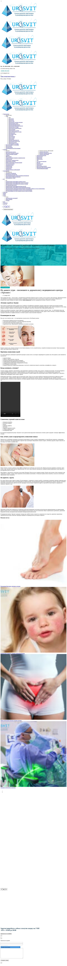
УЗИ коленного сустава (6, 911)
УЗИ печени (3, 917)
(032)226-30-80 (33, 864)
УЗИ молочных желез (6, 900)
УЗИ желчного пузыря (6, 908)
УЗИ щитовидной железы (7, 905)
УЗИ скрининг (4, 915)
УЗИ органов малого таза (7, 919)
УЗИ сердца (3, 896)
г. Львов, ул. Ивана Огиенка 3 (33, 881)
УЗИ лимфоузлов (5, 921)
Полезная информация (5, 287)
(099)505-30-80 (33, 871)
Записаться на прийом (6, 933)
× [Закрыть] (1, 935)
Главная (2, 248)
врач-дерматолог (27, 300)
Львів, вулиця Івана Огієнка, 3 (8, 76)
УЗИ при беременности (6, 918)
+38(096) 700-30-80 (5, 70)
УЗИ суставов (4, 916)
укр (4, 204)
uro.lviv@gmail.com (33, 876)
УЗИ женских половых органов (8, 898)
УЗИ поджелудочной (6, 909)
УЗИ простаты (4, 902)
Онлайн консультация (8, 209)
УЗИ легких (3, 895)
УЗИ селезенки (4, 910)
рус (6, 204)
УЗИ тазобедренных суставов (8, 901)
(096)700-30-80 (33, 874)
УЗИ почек (3, 922)
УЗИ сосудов (4, 897)
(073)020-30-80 (33, 868)
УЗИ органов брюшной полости (8, 907)
